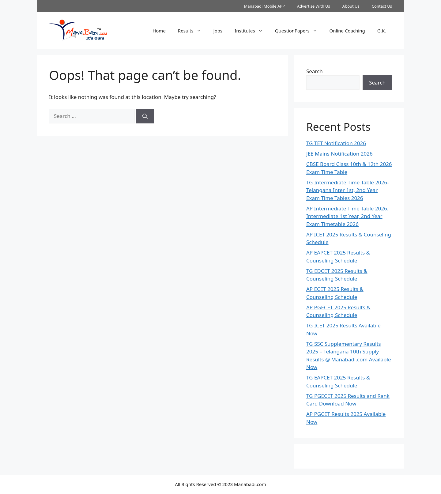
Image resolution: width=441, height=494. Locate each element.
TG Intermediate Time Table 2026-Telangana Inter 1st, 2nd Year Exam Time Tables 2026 (347, 190)
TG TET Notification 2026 (336, 143)
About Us (351, 6)
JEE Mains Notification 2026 (339, 153)
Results (192, 30)
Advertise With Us (313, 6)
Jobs (218, 31)
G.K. (381, 31)
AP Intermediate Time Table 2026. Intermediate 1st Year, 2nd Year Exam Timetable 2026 (347, 216)
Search (314, 71)
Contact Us (382, 6)
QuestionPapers (299, 30)
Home (159, 31)
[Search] (145, 116)
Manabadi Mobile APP (264, 6)
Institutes (252, 30)
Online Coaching (347, 31)
